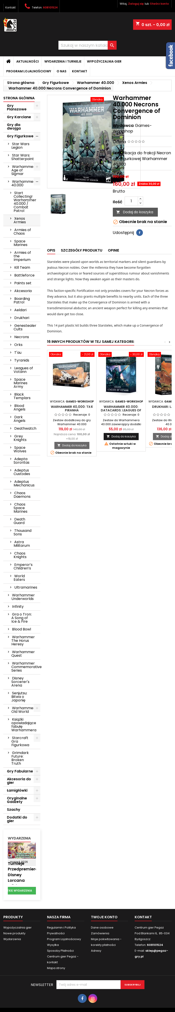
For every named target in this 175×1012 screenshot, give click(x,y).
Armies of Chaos (22, 231)
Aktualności (27, 61)
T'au (17, 352)
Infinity (18, 606)
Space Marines (20, 243)
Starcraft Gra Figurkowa (20, 741)
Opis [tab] (51, 250)
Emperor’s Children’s (23, 566)
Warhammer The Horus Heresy (23, 640)
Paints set (22, 283)
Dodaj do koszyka (134, 212)
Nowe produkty (14, 933)
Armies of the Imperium (22, 256)
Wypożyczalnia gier (104, 61)
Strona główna (19, 98)
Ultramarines (25, 587)
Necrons (21, 336)
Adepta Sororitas (21, 460)
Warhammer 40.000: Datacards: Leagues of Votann (121, 410)
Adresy (96, 951)
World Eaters (19, 577)
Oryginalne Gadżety (17, 800)
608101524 (50, 7)
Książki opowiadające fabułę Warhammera (23, 725)
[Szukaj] (87, 45)
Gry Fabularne (20, 771)
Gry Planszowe (17, 107)
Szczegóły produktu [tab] (81, 250)
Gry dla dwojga (14, 126)
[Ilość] (131, 201)
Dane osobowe (102, 927)
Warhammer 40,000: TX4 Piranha (72, 408)
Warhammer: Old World (23, 709)
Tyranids (21, 360)
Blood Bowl (21, 629)
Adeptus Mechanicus (24, 483)
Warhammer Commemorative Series (25, 667)
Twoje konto (104, 917)
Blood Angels (19, 407)
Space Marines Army (20, 383)
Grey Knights (20, 438)
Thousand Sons (22, 532)
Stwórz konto (159, 4)
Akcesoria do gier (19, 780)
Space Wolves (20, 449)
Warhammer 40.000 (23, 183)
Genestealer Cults (25, 327)
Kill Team (22, 267)
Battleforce (24, 275)
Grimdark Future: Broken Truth (20, 758)
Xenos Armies (20, 220)
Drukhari (21, 317)
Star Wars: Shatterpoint (22, 157)
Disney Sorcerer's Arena (20, 682)
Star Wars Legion (20, 145)
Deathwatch (25, 428)
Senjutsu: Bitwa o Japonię (19, 697)
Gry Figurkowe (20, 136)
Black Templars (22, 396)
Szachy (13, 809)
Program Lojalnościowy (28, 71)
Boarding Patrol (22, 300)
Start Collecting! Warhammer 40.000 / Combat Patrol (25, 201)
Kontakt (10, 7)
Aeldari (20, 310)
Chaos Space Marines (20, 508)
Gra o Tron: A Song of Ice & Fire (21, 618)
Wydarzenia (19, 838)
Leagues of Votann (23, 370)
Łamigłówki (17, 790)
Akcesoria (23, 290)
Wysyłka (53, 945)
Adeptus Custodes (22, 472)
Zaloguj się (136, 4)
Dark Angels (19, 419)
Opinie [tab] (113, 250)
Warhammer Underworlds (23, 597)
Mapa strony (56, 968)
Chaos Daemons (22, 494)
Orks (18, 344)
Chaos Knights (20, 555)
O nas (61, 71)
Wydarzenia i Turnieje (62, 61)
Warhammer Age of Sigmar (23, 170)
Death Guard (19, 521)
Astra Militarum (22, 543)
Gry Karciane (19, 117)
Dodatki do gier (17, 819)
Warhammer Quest (23, 653)
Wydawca (123, 125)
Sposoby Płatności (60, 951)
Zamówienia (100, 933)
